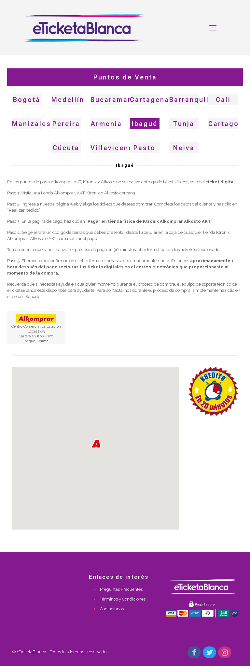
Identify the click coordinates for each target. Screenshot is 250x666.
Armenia (106, 124)
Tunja (183, 124)
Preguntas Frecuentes (121, 589)
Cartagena (149, 100)
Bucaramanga (116, 100)
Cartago (223, 124)
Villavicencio (115, 148)
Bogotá (26, 100)
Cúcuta (66, 148)
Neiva (184, 148)
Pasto (144, 148)
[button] (96, 443)
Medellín (67, 100)
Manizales (31, 124)
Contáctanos (112, 608)
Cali (223, 100)
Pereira (66, 124)
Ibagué (145, 124)
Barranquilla (192, 100)
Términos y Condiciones (123, 599)
